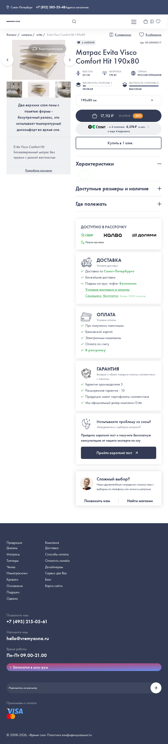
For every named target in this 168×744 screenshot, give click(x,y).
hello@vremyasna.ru (28, 638)
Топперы (13, 560)
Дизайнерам (54, 567)
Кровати (12, 579)
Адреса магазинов (77, 7)
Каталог (12, 35)
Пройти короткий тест (117, 452)
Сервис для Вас (56, 573)
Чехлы (11, 567)
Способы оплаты (57, 554)
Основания (15, 585)
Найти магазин (140, 500)
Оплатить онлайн (57, 560)
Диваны (12, 548)
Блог (48, 579)
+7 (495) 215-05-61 (27, 621)
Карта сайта (53, 585)
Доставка (51, 548)
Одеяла (12, 598)
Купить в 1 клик (120, 142)
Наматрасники (17, 573)
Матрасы (13, 554)
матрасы (26, 35)
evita (39, 35)
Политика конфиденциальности (69, 735)
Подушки (13, 592)
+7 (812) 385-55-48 (50, 7)
